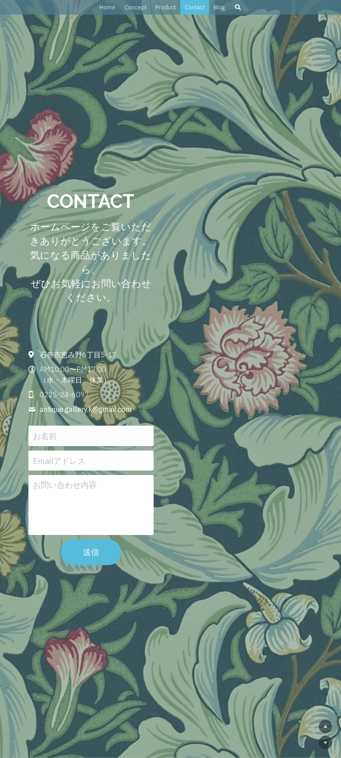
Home (107, 7)
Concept (135, 7)
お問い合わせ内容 (111, 464)
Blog (219, 7)
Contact (195, 7)
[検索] (237, 7)
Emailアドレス (105, 439)
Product (165, 7)
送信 (170, 531)
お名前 (91, 415)
